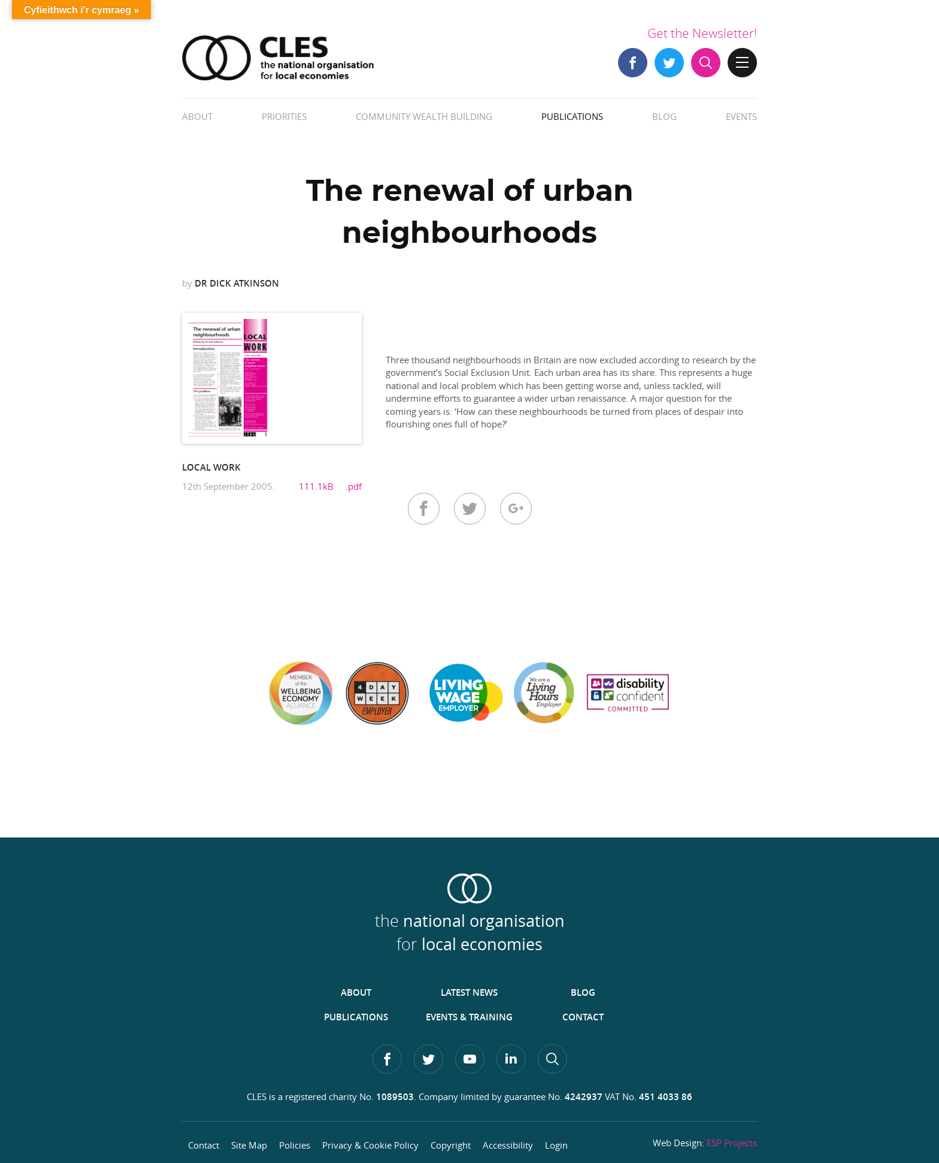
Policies (294, 1145)
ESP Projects (732, 1143)
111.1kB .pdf (330, 486)
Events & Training (469, 1017)
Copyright (451, 1145)
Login (556, 1145)
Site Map (249, 1145)
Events (741, 116)
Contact (583, 1017)
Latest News (469, 992)
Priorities (284, 116)
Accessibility (508, 1145)
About (197, 116)
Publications (572, 116)
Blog (664, 116)
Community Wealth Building (424, 116)
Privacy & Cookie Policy (370, 1145)
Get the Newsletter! (702, 33)
